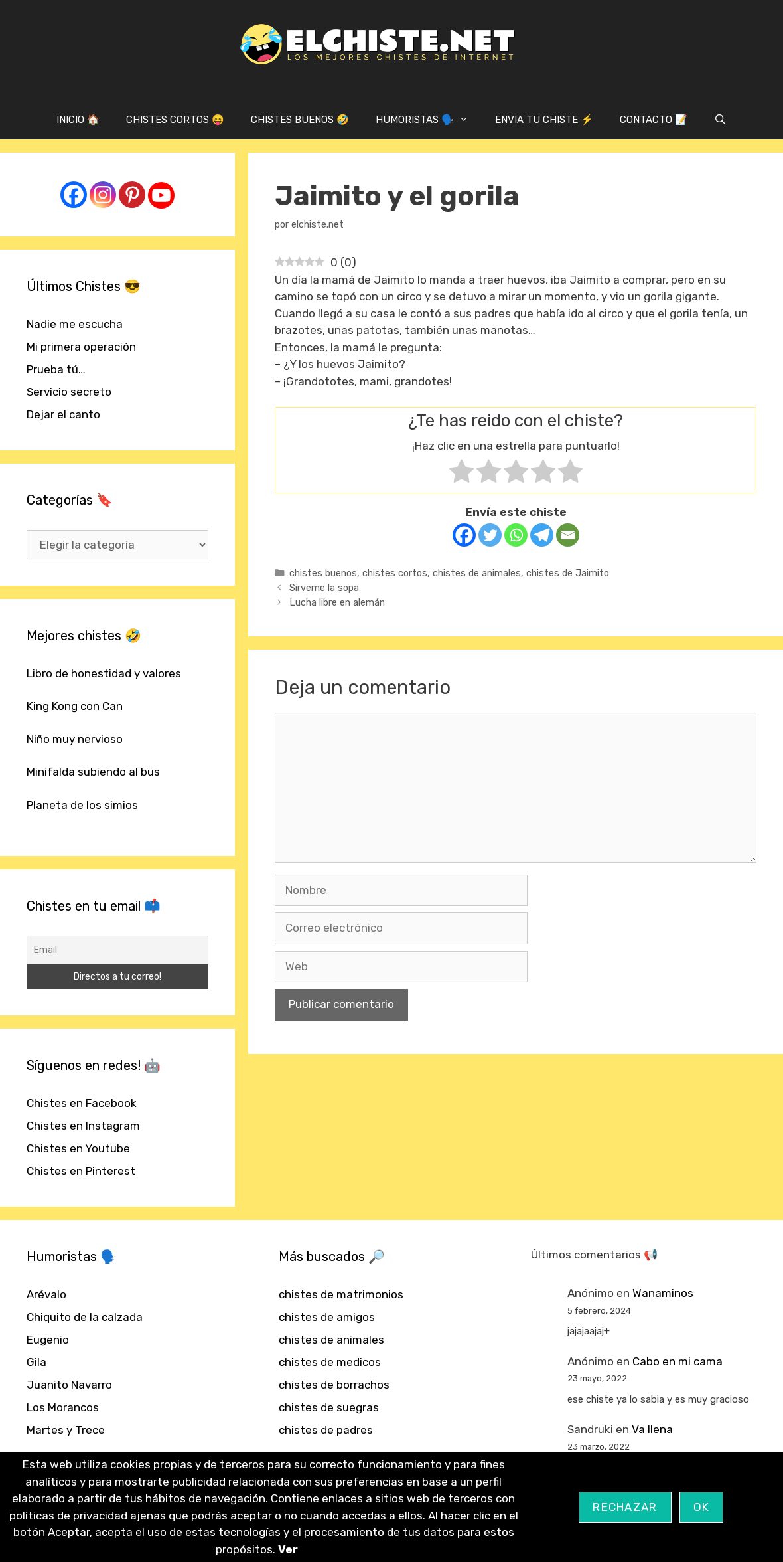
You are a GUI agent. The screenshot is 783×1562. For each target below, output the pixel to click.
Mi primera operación (81, 346)
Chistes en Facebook (82, 1103)
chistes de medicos (330, 1362)
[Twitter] (490, 535)
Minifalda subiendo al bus (93, 771)
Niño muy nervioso (75, 739)
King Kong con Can (75, 706)
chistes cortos (394, 573)
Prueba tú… (56, 369)
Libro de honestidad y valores (104, 673)
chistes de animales (477, 573)
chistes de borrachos (334, 1384)
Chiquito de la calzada (85, 1317)
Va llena (652, 1429)
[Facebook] (464, 535)
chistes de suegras (329, 1407)
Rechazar (625, 1507)
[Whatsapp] (516, 535)
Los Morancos (63, 1407)
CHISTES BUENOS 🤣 (300, 120)
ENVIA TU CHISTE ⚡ (544, 120)
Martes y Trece (66, 1429)
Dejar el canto (63, 414)
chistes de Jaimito (567, 573)
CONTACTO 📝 (653, 120)
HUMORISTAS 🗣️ (429, 119)
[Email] (567, 535)
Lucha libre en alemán (337, 602)
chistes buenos (323, 573)
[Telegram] (541, 535)
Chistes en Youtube (78, 1148)
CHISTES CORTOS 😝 (175, 120)
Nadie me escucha (75, 324)
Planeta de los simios (82, 805)
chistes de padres (326, 1429)
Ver (288, 1549)
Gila (36, 1362)
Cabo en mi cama (677, 1361)
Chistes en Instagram (83, 1125)
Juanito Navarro (69, 1384)
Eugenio (48, 1339)
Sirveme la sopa (324, 588)
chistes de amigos (327, 1317)
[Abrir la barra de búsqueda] (720, 119)
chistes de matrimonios (341, 1294)
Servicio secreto (69, 391)
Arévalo (46, 1294)
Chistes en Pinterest (81, 1170)
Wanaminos (662, 1293)
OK (701, 1507)
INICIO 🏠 (78, 120)
